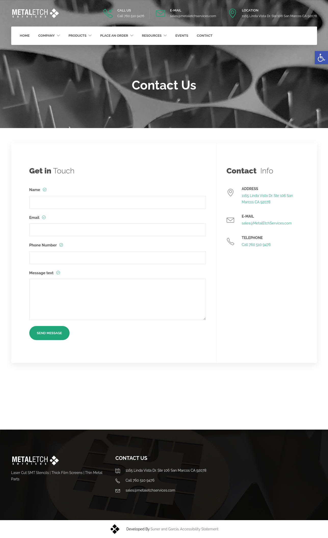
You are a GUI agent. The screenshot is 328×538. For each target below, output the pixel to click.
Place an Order (114, 35)
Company (46, 35)
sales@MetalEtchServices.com (267, 223)
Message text (42, 273)
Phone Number (43, 245)
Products (78, 35)
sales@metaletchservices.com (193, 16)
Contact (204, 35)
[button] (321, 57)
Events (181, 35)
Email (34, 217)
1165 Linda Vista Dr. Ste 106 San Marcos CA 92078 (279, 16)
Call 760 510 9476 (130, 16)
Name (35, 189)
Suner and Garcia (165, 529)
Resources (152, 35)
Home (25, 35)
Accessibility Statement (199, 529)
